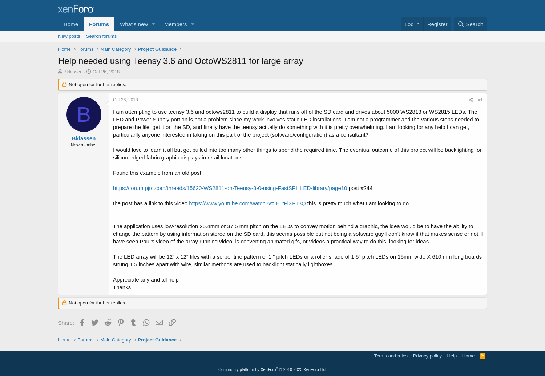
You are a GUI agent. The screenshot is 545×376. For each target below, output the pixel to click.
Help (452, 356)
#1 (480, 99)
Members (175, 24)
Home (71, 24)
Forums (99, 24)
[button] (154, 24)
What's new (134, 24)
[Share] (471, 100)
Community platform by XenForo (272, 369)
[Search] (470, 24)
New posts (69, 36)
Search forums (101, 36)
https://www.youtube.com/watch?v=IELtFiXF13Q (247, 203)
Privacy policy (427, 356)
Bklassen (73, 71)
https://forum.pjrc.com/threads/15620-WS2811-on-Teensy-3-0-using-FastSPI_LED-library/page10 (230, 188)
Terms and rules (391, 356)
